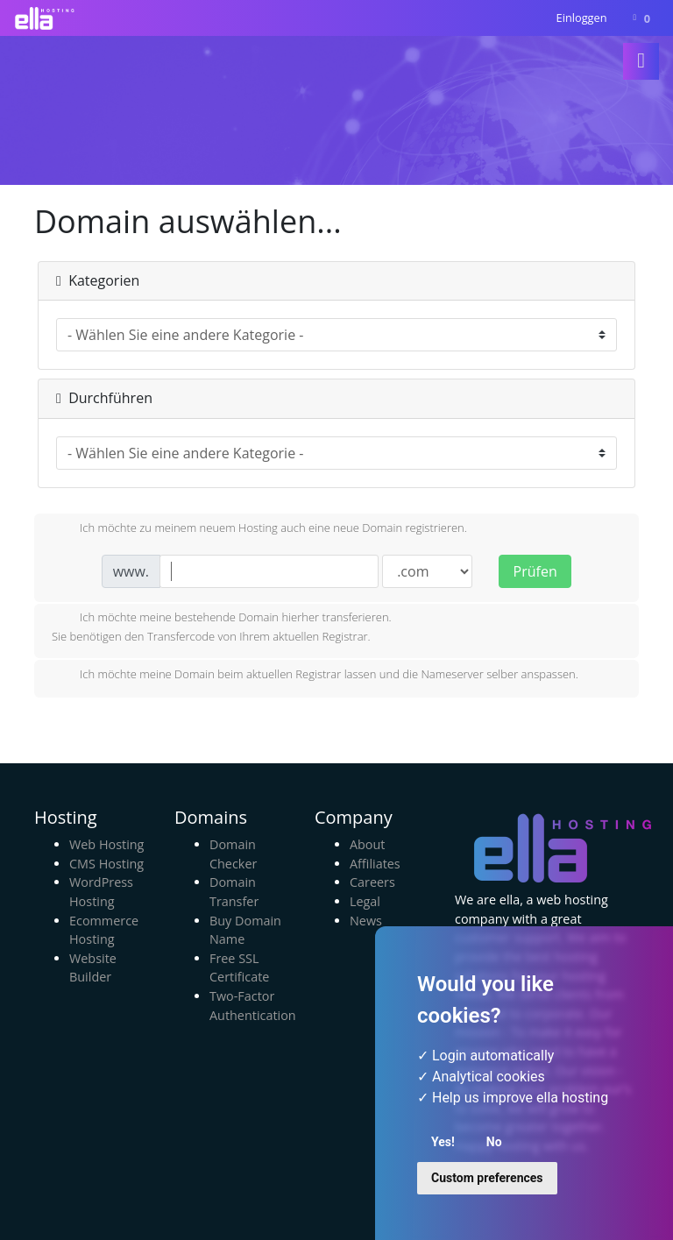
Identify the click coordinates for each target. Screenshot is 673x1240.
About (368, 844)
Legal (365, 901)
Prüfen (535, 571)
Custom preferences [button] (487, 1178)
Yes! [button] (443, 1142)
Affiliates (375, 863)
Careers (372, 882)
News (366, 920)
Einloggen (581, 17)
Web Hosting (106, 844)
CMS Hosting (106, 863)
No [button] (494, 1142)
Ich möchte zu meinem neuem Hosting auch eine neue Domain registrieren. (259, 529)
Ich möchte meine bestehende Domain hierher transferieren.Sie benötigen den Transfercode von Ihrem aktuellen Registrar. (222, 626)
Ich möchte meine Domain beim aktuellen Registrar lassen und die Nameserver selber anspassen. (315, 675)
